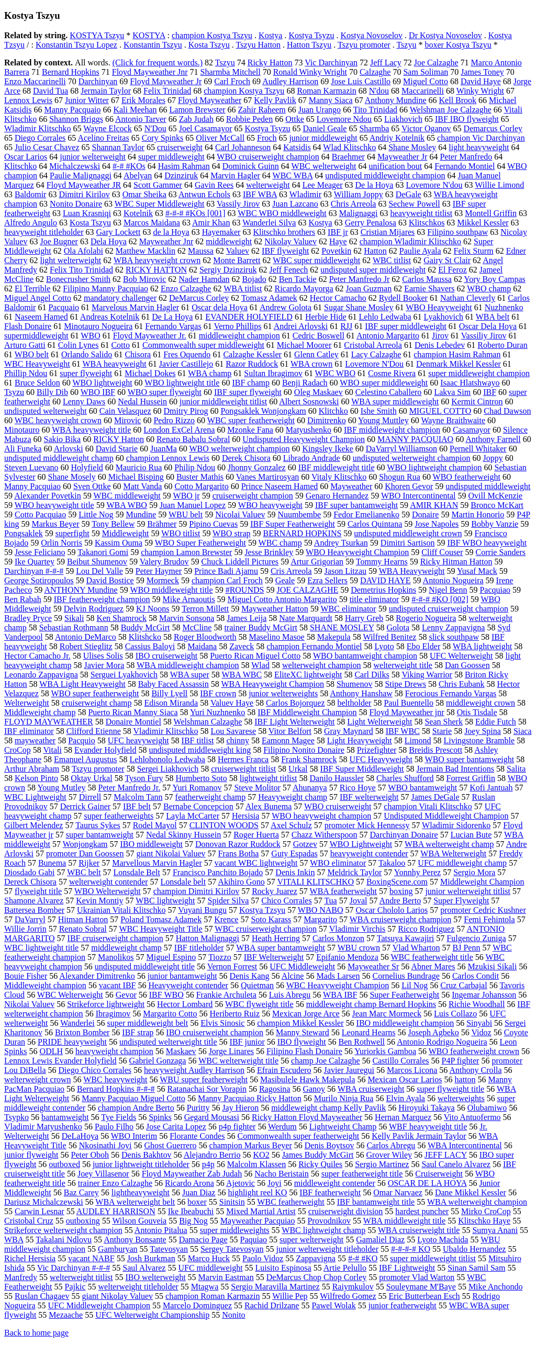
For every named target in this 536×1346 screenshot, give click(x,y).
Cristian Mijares (388, 232)
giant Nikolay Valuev (117, 1296)
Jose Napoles (437, 523)
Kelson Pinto (36, 778)
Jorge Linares (231, 1051)
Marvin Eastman (226, 1277)
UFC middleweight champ (462, 862)
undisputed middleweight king (200, 749)
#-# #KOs (129, 166)
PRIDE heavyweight (72, 1041)
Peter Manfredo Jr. (129, 787)
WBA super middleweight (395, 401)
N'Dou (155, 128)
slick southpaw (454, 636)
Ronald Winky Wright (310, 71)
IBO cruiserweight (167, 655)
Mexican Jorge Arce (306, 1013)
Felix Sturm (474, 250)
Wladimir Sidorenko (456, 825)
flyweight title (38, 891)
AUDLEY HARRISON (115, 1211)
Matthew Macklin (145, 250)
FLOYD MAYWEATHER (48, 721)
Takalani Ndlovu (64, 1239)
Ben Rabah (22, 599)
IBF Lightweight (407, 1267)
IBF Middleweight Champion (307, 712)
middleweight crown (480, 702)
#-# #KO (362, 1258)
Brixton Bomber (82, 1032)
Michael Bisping (136, 476)
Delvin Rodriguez (94, 608)
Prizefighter (377, 749)
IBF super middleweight (405, 326)
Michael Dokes (150, 373)
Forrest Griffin (470, 778)
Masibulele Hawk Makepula (307, 1079)
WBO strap (231, 533)
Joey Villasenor (103, 1173)
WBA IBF (340, 994)
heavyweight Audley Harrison (194, 1070)
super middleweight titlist (433, 1258)
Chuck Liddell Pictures (240, 561)
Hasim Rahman (184, 166)
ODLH (51, 1051)
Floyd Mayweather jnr (407, 712)
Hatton (375, 250)
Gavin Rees (214, 184)
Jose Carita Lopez (176, 1126)
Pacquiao (494, 589)
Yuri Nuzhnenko (217, 712)
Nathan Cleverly (467, 297)
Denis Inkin (295, 872)
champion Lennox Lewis (167, 458)
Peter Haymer (159, 571)
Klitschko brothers (284, 232)
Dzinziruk (181, 175)
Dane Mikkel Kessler (470, 1192)
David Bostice (110, 580)
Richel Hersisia (29, 1258)
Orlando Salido (86, 354)
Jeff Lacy (385, 62)
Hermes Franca (243, 759)
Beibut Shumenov (97, 561)
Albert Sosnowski (309, 401)
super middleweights (235, 1230)
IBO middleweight (151, 844)
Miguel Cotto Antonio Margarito (282, 599)
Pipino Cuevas (213, 523)
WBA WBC (242, 674)
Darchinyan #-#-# (33, 571)
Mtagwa (204, 1286)
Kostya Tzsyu (262, 910)
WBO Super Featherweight (200, 542)
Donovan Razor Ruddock (238, 844)
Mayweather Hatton (274, 608)
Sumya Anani (495, 1230)
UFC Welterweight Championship (152, 1314)
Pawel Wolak (333, 1305)
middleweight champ (126, 947)
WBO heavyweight (270, 505)
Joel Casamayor (205, 128)
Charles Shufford (404, 778)
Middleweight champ (39, 712)
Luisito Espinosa (283, 1267)
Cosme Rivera (392, 373)
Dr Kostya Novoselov (445, 35)
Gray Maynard (348, 731)
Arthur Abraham (31, 768)
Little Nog (96, 514)
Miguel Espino (171, 957)
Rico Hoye (358, 787)
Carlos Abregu (390, 1145)
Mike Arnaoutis (189, 599)
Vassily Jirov (238, 203)
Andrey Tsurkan (341, 542)
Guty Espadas (294, 853)
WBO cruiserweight (337, 806)
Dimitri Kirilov (84, 194)
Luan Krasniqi (87, 213)
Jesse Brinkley (268, 552)
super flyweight (86, 373)
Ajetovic (240, 1183)
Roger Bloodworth (205, 636)
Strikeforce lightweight (105, 1004)
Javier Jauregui (349, 1070)
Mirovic (127, 420)
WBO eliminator (338, 862)
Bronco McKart (497, 505)
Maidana (202, 646)
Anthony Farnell (492, 439)
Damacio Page (203, 1239)
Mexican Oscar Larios (404, 1079)
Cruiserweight (439, 1173)
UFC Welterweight (461, 655)
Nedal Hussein (142, 401)
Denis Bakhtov (146, 1154)
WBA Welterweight (453, 853)
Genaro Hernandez (337, 495)
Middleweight (125, 533)
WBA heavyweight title (91, 429)
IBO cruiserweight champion (214, 1032)
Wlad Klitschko (349, 147)
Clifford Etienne (93, 731)
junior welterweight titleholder (327, 1249)
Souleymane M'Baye (421, 1286)
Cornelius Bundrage (405, 975)
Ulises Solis (103, 655)
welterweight (268, 184)
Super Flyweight (461, 900)
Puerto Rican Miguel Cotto (255, 655)
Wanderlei (77, 1023)
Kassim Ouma (118, 542)
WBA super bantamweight (280, 947)
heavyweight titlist (421, 213)
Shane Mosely (72, 476)
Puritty (198, 1107)
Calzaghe (375, 71)
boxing (400, 891)
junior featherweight (402, 1305)
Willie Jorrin (25, 928)
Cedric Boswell (318, 335)
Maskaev (181, 1051)
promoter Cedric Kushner (483, 910)
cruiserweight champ (97, 702)
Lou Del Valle (99, 571)
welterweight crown (37, 1079)
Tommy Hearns (382, 561)
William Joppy (358, 194)
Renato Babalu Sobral (193, 439)
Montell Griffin (491, 213)
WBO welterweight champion (239, 448)
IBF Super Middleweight (362, 768)
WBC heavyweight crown (58, 420)
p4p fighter (237, 1126)
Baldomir (30, 194)
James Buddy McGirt (318, 1154)
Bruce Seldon (37, 382)
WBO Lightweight (361, 844)
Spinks (160, 1117)
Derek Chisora (246, 458)
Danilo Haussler (336, 778)
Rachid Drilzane (271, 1305)
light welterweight (70, 260)
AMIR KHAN (434, 505)
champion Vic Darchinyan (481, 137)
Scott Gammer (157, 184)
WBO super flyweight (165, 392)
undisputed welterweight (45, 410)
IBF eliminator (29, 731)
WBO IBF (98, 392)
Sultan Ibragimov (273, 373)
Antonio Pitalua (161, 1230)
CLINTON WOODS (224, 825)
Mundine (141, 514)
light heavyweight (479, 147)
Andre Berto (400, 900)
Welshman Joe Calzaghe (451, 109)
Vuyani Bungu (202, 910)
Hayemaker (221, 232)
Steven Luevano (31, 467)
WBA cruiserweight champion (401, 919)
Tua (330, 900)
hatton (465, 1079)
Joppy (493, 458)
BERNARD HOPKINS (302, 533)
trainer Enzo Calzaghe (115, 1183)
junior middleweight (323, 137)
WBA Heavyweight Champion (272, 684)
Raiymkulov (353, 1286)
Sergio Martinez (382, 1164)
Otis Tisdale (477, 712)
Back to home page (36, 1332)
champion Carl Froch (227, 580)
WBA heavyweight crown (157, 260)
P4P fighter (460, 1060)
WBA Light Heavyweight (82, 684)
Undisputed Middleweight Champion (446, 815)
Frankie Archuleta (226, 994)
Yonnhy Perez (417, 872)
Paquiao (253, 1239)
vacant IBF (117, 985)
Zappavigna (316, 1258)
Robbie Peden (249, 119)
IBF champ (251, 382)
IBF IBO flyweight (467, 119)
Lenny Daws (84, 401)
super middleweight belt (147, 1023)
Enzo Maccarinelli (35, 81)
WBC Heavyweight (37, 363)
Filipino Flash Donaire (304, 1051)
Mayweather (351, 486)
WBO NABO (320, 910)
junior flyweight (31, 1154)
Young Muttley (383, 420)
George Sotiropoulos (39, 580)
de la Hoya (171, 232)
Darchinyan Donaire (404, 834)
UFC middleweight (210, 1267)
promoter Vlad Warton (416, 1277)
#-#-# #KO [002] (439, 599)
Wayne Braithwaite (453, 420)
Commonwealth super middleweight (203, 345)
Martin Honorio (477, 514)
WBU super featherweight (204, 1079)
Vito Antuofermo (472, 1117)
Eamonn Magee (288, 740)
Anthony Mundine (396, 100)
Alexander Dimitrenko (97, 975)
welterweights (461, 1098)
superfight (72, 533)
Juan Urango (319, 109)
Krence (226, 919)
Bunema (52, 862)
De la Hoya (374, 184)
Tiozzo (219, 957)
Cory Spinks (163, 137)
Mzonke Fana (250, 429)
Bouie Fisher (25, 975)
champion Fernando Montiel (314, 646)
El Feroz (452, 269)
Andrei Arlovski (301, 326)
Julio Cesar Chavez (47, 147)
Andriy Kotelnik (397, 137)
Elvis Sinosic (222, 1023)
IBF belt (137, 806)
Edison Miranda (171, 702)
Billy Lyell (169, 693)
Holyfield (87, 467)
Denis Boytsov (329, 1145)
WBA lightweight (482, 646)
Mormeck (163, 580)
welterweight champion (321, 665)
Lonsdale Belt (137, 872)
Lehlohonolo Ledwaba (167, 759)
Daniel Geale (325, 128)
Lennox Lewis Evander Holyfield (60, 1060)
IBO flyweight (301, 1041)
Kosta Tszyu (209, 44)
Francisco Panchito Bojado (218, 872)
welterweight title (403, 665)
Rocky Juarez (274, 891)
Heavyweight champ (292, 797)
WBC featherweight (290, 1201)
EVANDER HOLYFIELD (249, 316)
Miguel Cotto (425, 81)
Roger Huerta (256, 834)
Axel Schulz (291, 825)
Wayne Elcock (107, 128)
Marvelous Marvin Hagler (135, 307)
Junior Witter (87, 100)
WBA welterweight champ (449, 844)
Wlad (260, 665)
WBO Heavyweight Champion (357, 552)
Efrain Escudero (284, 1070)
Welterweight (26, 702)
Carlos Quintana (375, 523)
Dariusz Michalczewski (43, 1201)
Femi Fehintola (489, 919)
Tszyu (406, 44)
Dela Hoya (109, 241)
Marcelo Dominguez (197, 1305)
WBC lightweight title (41, 947)
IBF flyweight (285, 250)
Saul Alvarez (143, 1267)
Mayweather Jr (402, 156)
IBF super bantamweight (356, 505)
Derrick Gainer (85, 806)
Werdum (282, 1126)
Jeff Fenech (288, 269)
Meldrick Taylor (354, 872)
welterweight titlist (81, 1277)
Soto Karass (271, 919)
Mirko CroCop (486, 1211)
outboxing (83, 1220)
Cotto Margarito (201, 486)
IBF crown (218, 693)
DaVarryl (30, 919)
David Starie (117, 448)
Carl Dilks (371, 674)
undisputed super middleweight (373, 269)
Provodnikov (329, 1220)
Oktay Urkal (92, 778)
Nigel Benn (448, 589)
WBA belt (492, 316)
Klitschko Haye (484, 1220)
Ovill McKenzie (495, 495)
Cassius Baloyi (150, 646)
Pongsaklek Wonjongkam (263, 410)
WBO (90, 335)
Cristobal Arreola (373, 345)
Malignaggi (358, 213)
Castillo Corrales (401, 1060)
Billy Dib (52, 392)
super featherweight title (362, 1173)
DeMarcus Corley (199, 297)
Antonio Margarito (387, 335)
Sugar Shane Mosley (358, 307)
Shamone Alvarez (33, 900)
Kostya (270, 35)
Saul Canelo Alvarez (455, 1164)
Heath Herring (276, 938)
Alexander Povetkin (47, 495)
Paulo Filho (114, 1126)
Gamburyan (118, 1249)
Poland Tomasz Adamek (161, 919)
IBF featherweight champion (102, 599)
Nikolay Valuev (290, 241)
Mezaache (66, 1314)
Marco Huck (209, 1258)
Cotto (120, 345)
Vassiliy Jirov (484, 335)
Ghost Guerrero (170, 1145)
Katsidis (296, 147)
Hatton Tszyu (309, 44)
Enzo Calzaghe (186, 288)
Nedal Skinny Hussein (183, 834)
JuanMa (163, 448)
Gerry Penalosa (370, 222)
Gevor (126, 994)
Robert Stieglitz (86, 646)
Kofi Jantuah (491, 787)
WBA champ (209, 373)
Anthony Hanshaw (361, 693)
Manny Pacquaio (72, 109)
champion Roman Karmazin (212, 1296)
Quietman (257, 985)
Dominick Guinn (250, 166)
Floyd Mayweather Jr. (149, 335)
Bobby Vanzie (494, 523)
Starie (442, 731)
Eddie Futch (495, 721)
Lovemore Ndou (344, 119)
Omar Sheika (144, 194)
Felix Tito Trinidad (81, 269)
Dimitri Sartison (408, 542)
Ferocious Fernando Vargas (451, 693)
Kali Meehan (135, 109)
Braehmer (348, 156)
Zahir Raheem (262, 109)
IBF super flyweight (248, 392)
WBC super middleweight (316, 260)
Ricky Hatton (270, 62)
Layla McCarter (192, 815)
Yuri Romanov (197, 787)
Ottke (294, 119)
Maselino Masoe (277, 636)
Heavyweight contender (188, 985)
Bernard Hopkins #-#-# (115, 1088)
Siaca (522, 731)
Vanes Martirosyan (267, 476)
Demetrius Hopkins (383, 589)
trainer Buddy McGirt (260, 627)
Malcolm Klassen (256, 1164)
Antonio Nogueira (453, 580)
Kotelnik (138, 213)
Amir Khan (211, 222)
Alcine (293, 975)
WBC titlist (392, 260)
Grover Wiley (389, 1154)
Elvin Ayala (405, 1098)
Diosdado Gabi (29, 872)
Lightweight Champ (342, 1126)
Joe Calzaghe (436, 62)
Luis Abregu (290, 994)
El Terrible (32, 288)
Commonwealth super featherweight (298, 1136)
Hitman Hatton (83, 919)
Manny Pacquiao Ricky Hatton (250, 1098)
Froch (266, 137)
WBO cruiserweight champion (268, 156)
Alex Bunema (268, 806)
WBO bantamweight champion (365, 655)
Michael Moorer (304, 345)
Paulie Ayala (420, 250)
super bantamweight (99, 834)
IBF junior (247, 1041)
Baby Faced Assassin (173, 684)
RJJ (346, 326)
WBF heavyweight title (428, 1126)
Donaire (425, 514)
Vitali (52, 749)
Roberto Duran (502, 345)
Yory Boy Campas (495, 279)
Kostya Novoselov (371, 35)
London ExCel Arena (179, 429)
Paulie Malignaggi (80, 175)
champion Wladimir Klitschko (410, 241)
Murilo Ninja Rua (344, 1098)
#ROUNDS (245, 589)
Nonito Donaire (76, 203)
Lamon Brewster (198, 109)
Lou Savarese (233, 731)
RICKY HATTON (156, 269)
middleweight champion (239, 335)
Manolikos (115, 957)
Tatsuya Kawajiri (405, 938)
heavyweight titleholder (44, 232)
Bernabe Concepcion (198, 806)
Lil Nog (414, 985)
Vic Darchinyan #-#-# (73, 1267)
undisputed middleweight (487, 486)
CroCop (17, 749)
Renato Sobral (83, 928)
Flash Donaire (27, 326)
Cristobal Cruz (28, 1220)
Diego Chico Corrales (95, 1070)
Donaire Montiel (133, 721)
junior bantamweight (182, 975)
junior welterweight (93, 156)
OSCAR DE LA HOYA (427, 1183)
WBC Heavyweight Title (160, 928)
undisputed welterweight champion (412, 458)
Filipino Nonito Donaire (303, 749)
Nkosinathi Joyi (105, 1145)
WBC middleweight (126, 495)
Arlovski (68, 448)
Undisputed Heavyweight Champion (303, 439)
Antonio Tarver (140, 119)
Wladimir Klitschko (37, 128)
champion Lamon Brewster (186, 552)
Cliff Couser (442, 552)
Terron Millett (205, 608)
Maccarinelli (422, 90)
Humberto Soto (201, 778)
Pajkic (75, 1286)
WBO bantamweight (422, 787)
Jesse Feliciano (40, 552)
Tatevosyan (169, 1249)
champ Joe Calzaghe (325, 1060)
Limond (418, 740)
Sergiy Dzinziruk (227, 269)
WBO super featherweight (95, 693)
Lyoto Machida (442, 1239)
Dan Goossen (467, 665)
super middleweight (171, 156)
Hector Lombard (185, 1004)
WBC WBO (335, 373)
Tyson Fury (144, 778)
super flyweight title (450, 1088)
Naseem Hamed (41, 316)
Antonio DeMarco (85, 636)
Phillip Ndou (25, 373)
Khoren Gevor (409, 486)
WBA (13, 1239)
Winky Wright (480, 90)
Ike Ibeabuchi (191, 1211)
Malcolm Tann (138, 797)
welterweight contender (108, 881)
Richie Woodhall (477, 1004)
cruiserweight (180, 147)
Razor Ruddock (252, 363)
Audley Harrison (290, 81)
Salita (516, 768)
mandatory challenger (120, 297)
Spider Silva (228, 900)
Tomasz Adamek (269, 297)
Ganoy (314, 1088)
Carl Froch (232, 81)
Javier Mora (104, 665)
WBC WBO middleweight (282, 213)
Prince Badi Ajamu (226, 571)
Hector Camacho (338, 297)
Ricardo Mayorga (303, 288)
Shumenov (354, 684)
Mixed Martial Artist (260, 1211)
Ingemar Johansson (484, 994)
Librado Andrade (311, 458)
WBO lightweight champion (434, 467)
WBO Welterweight (107, 891)
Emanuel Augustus (85, 759)
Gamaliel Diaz (380, 1239)
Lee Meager (323, 184)
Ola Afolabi (83, 250)
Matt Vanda (143, 486)
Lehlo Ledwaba (385, 316)
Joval (358, 900)
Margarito (320, 919)
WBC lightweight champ (323, 1230)
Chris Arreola (353, 203)
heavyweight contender (369, 853)
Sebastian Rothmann (73, 627)
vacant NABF (91, 1258)
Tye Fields (118, 1117)
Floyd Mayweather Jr (166, 81)
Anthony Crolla (475, 1070)
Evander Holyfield (105, 749)
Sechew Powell (414, 203)
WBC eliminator (348, 608)
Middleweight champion (45, 985)
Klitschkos (426, 222)
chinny (237, 740)
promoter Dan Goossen (85, 853)
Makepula (334, 636)
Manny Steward (302, 1032)
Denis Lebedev (440, 345)
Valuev (237, 250)
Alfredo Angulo (30, 222)
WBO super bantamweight (470, 759)
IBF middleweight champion (392, 429)
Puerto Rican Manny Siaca (132, 712)
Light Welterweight (379, 721)
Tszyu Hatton (258, 44)
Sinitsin (232, 1201)
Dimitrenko (326, 420)
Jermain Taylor (106, 90)
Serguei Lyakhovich (124, 674)
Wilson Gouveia (139, 1220)
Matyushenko (308, 429)
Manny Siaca (331, 100)
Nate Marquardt (305, 618)
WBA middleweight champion (188, 665)
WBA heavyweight (114, 363)
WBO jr (186, 495)
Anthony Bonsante (135, 1239)
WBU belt (186, 514)
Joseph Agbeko (433, 1032)
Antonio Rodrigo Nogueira (442, 1041)
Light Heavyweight (359, 740)
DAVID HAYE (385, 580)
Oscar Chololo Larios (392, 910)
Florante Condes (197, 1136)
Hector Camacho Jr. (37, 655)
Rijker (89, 862)
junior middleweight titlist (223, 401)
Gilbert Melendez (33, 825)
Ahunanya (310, 787)
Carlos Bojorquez (295, 702)
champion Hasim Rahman (457, 354)
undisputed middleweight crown (408, 533)
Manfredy (20, 1277)
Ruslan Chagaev (42, 1296)
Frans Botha (238, 853)
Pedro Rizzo (174, 420)
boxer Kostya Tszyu (458, 44)
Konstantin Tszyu (153, 44)
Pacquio (81, 740)
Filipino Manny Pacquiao (105, 288)
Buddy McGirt (145, 627)
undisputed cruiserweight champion (448, 608)
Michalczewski (74, 166)
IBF (489, 392)
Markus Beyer (55, 523)
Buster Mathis (200, 476)
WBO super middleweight (384, 382)
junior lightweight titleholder (141, 1164)
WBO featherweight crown (474, 1051)
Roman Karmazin (326, 90)
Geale (285, 580)
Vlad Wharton (416, 947)
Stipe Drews (405, 684)
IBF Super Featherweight (292, 523)
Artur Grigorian (317, 561)
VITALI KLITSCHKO (315, 881)
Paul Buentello (408, 702)
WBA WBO (126, 505)
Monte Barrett (236, 260)
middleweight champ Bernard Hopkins (371, 1004)
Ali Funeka (23, 448)
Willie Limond (499, 184)
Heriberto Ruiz (235, 1013)
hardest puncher (422, 1211)
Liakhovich (403, 119)
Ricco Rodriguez (426, 928)
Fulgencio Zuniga (476, 938)
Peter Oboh (90, 1154)
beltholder (355, 702)
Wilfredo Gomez (348, 1296)
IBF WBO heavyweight (487, 542)
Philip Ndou (194, 467)
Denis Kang (250, 975)
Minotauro (22, 429)
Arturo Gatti (25, 345)
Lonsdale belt (183, 881)
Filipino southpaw (457, 232)
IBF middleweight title (336, 467)
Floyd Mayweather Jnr (150, 71)
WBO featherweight (466, 476)
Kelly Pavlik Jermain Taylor (419, 1136)
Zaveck (241, 646)
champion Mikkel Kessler (300, 1023)
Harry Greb (364, 618)
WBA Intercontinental (465, 1145)
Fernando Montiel (464, 166)
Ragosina (275, 1088)
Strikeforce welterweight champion (63, 1230)
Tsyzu (14, 392)
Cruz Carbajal (463, 985)
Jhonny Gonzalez (257, 467)
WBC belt (83, 872)
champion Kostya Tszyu (212, 35)
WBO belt (32, 354)
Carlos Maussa (427, 279)
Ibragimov (113, 1013)
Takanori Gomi (102, 552)
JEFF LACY (446, 1154)
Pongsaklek (23, 533)
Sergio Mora (474, 872)
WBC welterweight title (238, 1060)
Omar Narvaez (397, 1192)
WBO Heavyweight (439, 307)
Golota (397, 627)
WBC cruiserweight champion (266, 928)
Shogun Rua (399, 476)
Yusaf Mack (477, 571)
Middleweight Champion (482, 881)
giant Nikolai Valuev (170, 853)
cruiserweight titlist (243, 768)
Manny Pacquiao (32, 486)
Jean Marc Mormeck (386, 1013)
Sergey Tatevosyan (231, 1249)
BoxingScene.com (397, 881)
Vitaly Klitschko (338, 476)
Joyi (274, 1183)
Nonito (233, 1314)
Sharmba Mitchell (230, 71)
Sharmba (374, 128)
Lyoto (384, 646)
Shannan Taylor (118, 147)
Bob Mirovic (144, 279)
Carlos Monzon (338, 938)
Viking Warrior (426, 674)
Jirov (440, 335)
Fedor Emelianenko (366, 514)
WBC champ (280, 542)
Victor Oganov (426, 128)
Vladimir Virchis (357, 928)
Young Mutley (61, 787)
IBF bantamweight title (376, 1201)
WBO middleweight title (171, 589)
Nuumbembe (299, 514)
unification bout (395, 166)
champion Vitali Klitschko (428, 806)
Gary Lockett (118, 232)
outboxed (64, 1164)
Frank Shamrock (309, 759)
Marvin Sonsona (186, 618)
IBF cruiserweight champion (115, 938)
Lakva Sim (452, 392)
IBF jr (338, 232)
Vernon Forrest (232, 966)
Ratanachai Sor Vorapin (207, 1088)
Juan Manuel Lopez (193, 505)
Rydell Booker (403, 297)
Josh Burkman (151, 1258)
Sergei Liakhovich (167, 768)
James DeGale (435, 797)
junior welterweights (283, 693)
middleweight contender (334, 1183)
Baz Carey (81, 1192)
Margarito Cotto (170, 1013)
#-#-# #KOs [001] (195, 213)
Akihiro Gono (241, 881)
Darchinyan (98, 81)
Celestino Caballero (388, 392)
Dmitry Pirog (186, 410)
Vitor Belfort (290, 731)
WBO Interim (134, 1136)
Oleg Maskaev (318, 392)
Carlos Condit (475, 975)
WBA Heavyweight (412, 571)
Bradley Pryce (28, 618)
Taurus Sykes (97, 825)
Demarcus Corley (493, 128)
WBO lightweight (102, 382)
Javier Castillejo (186, 363)
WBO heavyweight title (54, 505)
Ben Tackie (298, 279)
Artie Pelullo (344, 1267)
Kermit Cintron (476, 401)
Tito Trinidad (375, 109)
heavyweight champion (114, 1051)
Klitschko (20, 166)
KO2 (261, 1154)
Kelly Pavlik (275, 100)
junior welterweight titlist (467, 891)
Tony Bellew (113, 523)
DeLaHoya (80, 1136)
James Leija (246, 618)
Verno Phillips (237, 326)
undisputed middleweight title (145, 966)
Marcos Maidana (152, 222)
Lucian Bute (471, 834)
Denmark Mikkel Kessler (458, 363)
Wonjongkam (85, 844)
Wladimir (305, 194)
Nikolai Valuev (29, 1004)
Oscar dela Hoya (220, 307)
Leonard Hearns (369, 1032)
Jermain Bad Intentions (455, 768)
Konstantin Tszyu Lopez (76, 44)
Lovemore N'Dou (374, 363)
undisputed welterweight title (168, 1041)
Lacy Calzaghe (376, 354)
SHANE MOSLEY (342, 627)
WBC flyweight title (259, 1004)
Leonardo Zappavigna (41, 674)
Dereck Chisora (30, 881)
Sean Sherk (443, 721)
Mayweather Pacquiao (257, 1220)
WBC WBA (293, 175)
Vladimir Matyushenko (43, 1126)
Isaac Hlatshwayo (469, 382)
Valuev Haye (231, 702)
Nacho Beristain (281, 1173)
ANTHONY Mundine (80, 589)
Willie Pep (289, 1296)
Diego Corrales (40, 137)
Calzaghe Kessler (252, 354)
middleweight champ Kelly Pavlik (328, 1107)
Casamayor (471, 429)
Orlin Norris (61, 542)
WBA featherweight (343, 891)
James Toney (482, 71)
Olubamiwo (487, 1107)
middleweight (229, 241)
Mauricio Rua (139, 467)
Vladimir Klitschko (165, 731)
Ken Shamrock (121, 618)
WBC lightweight (165, 900)
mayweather (35, 740)
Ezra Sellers (327, 580)
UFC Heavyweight (380, 759)
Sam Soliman (425, 71)
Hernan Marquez (403, 1117)
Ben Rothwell (362, 1041)
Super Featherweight (404, 994)
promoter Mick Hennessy (367, 825)
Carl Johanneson (243, 147)
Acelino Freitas (103, 137)
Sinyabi (479, 1023)
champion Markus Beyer (250, 1145)
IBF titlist (198, 740)
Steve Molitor (257, 787)
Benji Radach (305, 382)
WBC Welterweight (70, 994)
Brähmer (161, 523)
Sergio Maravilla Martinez (275, 1286)
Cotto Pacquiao (40, 514)
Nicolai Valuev (240, 514)
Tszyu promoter (364, 44)
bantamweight (65, 1117)
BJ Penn (467, 947)
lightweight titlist (268, 778)
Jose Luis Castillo (360, 81)
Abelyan (138, 175)
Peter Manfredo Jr (359, 279)
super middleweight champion (479, 373)
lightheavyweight (140, 1192)
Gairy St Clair (447, 260)
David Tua (50, 90)
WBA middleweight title (404, 1220)
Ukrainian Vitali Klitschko (121, 910)
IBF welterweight (369, 797)
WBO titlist (180, 533)
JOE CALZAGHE (307, 589)
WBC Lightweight (35, 797)
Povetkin (336, 250)
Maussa (201, 250)
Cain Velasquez (125, 410)
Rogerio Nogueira (426, 618)
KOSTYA (148, 35)
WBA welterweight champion (477, 1201)
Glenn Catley (316, 354)
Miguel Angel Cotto (37, 297)
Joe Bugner (58, 241)
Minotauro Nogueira (98, 326)
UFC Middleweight (302, 966)
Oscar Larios (25, 156)
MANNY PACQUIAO (415, 439)
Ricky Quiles (320, 1164)
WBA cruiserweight (371, 1088)
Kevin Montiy (99, 900)
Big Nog (193, 1220)
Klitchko (333, 410)
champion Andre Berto (136, 1107)
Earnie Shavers (429, 288)
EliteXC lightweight (308, 674)
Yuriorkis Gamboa (385, 1051)
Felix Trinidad (167, 90)
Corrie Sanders (501, 552)
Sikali (74, 618)
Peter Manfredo (466, 156)
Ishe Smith (379, 410)
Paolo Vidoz (262, 1258)
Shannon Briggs (76, 119)
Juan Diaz (199, 1192)
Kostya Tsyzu (311, 35)
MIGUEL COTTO (440, 410)
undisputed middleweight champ (59, 458)
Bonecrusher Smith (78, 279)
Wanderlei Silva (269, 222)
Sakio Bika (62, 439)
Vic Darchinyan (331, 62)
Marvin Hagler (235, 175)
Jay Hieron (240, 1107)
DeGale (408, 194)
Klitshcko (145, 636)
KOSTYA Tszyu (97, 35)
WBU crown (359, 947)
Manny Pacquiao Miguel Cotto (133, 1098)
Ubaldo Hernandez (474, 1249)
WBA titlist (243, 288)
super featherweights (118, 815)
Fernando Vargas (173, 326)
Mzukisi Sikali (492, 966)
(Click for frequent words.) (158, 62)
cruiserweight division (345, 1211)
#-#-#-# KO (410, 1249)
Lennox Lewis (28, 100)
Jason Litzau (345, 571)
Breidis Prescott (435, 749)
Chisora (138, 354)
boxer (196, 1201)
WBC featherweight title (432, 957)
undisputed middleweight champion (385, 175)
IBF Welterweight (274, 957)
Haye (338, 241)
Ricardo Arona (189, 1183)
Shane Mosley (412, 147)
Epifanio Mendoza (347, 957)
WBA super (189, 674)
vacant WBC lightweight (256, 862)
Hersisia (245, 815)
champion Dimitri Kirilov (196, 891)
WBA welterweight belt (135, 1201)
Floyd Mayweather (209, 100)
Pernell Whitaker (478, 448)
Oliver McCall (220, 137)
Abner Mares (433, 966)
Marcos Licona (412, 1070)
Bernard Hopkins (70, 71)
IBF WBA (260, 194)
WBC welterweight (324, 166)
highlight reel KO (257, 1192)
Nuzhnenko (504, 307)
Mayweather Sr (373, 966)
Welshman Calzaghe (208, 721)
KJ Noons (153, 608)
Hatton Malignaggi (207, 938)
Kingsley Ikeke (327, 448)
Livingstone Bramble (479, 740)
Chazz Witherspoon (325, 834)
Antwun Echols (204, 194)
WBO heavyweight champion (321, 815)
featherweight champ (210, 797)
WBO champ (489, 288)
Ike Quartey (34, 561)
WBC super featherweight (251, 420)
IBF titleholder (199, 947)
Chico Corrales (286, 900)
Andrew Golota (285, 307)
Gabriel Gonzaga (157, 1060)
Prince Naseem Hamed (279, 486)
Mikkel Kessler (482, 222)
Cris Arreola (291, 571)
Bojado (254, 279)
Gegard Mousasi (211, 1117)
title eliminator (374, 599)
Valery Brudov (164, 561)
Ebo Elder (423, 646)
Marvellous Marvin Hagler (157, 862)
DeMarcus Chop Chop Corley (316, 1277)
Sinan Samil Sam (476, 1267)
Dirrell (90, 797)
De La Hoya (172, 316)
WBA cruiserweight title (419, 1230)
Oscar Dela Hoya (488, 326)
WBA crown (311, 363)
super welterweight (311, 1239)
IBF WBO (166, 994)
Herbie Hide (326, 316)
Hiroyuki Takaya (426, 1107)
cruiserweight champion (253, 495)
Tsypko (16, 1117)
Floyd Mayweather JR (84, 184)
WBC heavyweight (115, 1079)
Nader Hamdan (203, 279)
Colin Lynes (78, 345)
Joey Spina (482, 731)
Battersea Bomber (34, 910)
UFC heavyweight (138, 740)
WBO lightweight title (181, 382)
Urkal (297, 768)
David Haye (481, 81)
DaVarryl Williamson (401, 448)
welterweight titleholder (138, 1286)
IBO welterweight (156, 1277)
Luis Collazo (455, 1013)
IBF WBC (403, 731)
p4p (208, 1164)
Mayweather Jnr (166, 241)
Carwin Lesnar (39, 1211)
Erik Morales (143, 100)
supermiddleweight (36, 335)
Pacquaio (63, 307)
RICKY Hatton (118, 439)
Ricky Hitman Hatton (456, 561)
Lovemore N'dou (434, 184)
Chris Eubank (462, 684)
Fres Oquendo (186, 354)
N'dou (379, 90)
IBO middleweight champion (405, 1023)
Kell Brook (458, 100)
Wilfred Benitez (389, 636)
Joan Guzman (369, 288)
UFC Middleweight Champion (99, 1305)
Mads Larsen (338, 975)
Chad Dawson (507, 410)
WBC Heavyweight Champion (337, 985)
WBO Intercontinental (418, 495)
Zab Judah (196, 119)
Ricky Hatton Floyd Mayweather (307, 1117)
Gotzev (305, 844)
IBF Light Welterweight (294, 721)
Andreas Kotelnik (109, 316)
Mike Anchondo (495, 1286)
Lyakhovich (444, 316)
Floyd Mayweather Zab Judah (192, 1173)
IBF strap (137, 1032)
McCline (196, 627)
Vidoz (481, 1032)
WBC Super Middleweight (160, 203)
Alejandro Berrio (212, 1154)
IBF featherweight (330, 1192)
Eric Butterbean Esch (424, 1296)
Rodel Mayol (155, 825)
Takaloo (391, 862)
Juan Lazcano (295, 203)
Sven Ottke (92, 486)
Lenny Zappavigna (453, 627)
